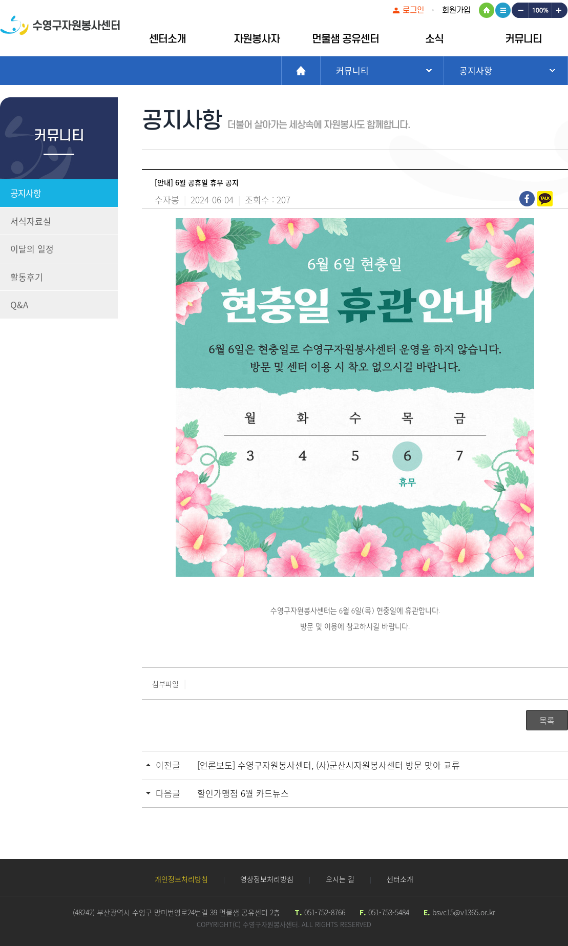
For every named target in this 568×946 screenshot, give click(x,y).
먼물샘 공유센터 (345, 39)
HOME (486, 10)
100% (540, 10)
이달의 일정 (32, 248)
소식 (434, 39)
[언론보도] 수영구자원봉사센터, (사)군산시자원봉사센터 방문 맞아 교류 (328, 765)
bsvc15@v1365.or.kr (463, 912)
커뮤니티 (523, 39)
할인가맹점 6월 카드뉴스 (243, 793)
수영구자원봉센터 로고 (60, 29)
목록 (547, 720)
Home (301, 70)
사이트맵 (503, 10)
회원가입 (456, 10)
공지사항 (25, 192)
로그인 (413, 10)
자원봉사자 (257, 39)
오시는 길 (340, 879)
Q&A (19, 304)
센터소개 (167, 39)
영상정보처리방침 (266, 879)
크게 (560, 10)
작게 (519, 10)
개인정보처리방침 (181, 879)
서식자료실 (30, 221)
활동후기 (26, 276)
